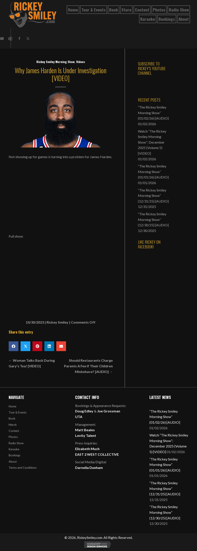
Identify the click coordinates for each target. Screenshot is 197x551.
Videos (80, 61)
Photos (13, 437)
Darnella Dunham (89, 467)
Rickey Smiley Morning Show (55, 61)
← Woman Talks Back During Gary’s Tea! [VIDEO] (32, 363)
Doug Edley (84, 411)
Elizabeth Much (87, 449)
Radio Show (16, 443)
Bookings (14, 455)
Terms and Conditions (23, 467)
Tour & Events (17, 412)
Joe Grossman (108, 411)
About (13, 461)
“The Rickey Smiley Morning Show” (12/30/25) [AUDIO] (153, 219)
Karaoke (14, 449)
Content (14, 431)
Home (12, 406)
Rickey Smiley (57, 322)
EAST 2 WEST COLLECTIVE (97, 454)
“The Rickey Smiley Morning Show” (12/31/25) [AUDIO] (153, 195)
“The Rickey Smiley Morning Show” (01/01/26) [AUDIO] (153, 171)
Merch (13, 424)
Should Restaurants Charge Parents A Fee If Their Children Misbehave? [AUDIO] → (88, 365)
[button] (19, 38)
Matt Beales (85, 430)
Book (12, 418)
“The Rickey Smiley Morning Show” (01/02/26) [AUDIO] (153, 112)
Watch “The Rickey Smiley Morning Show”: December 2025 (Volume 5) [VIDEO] (152, 142)
